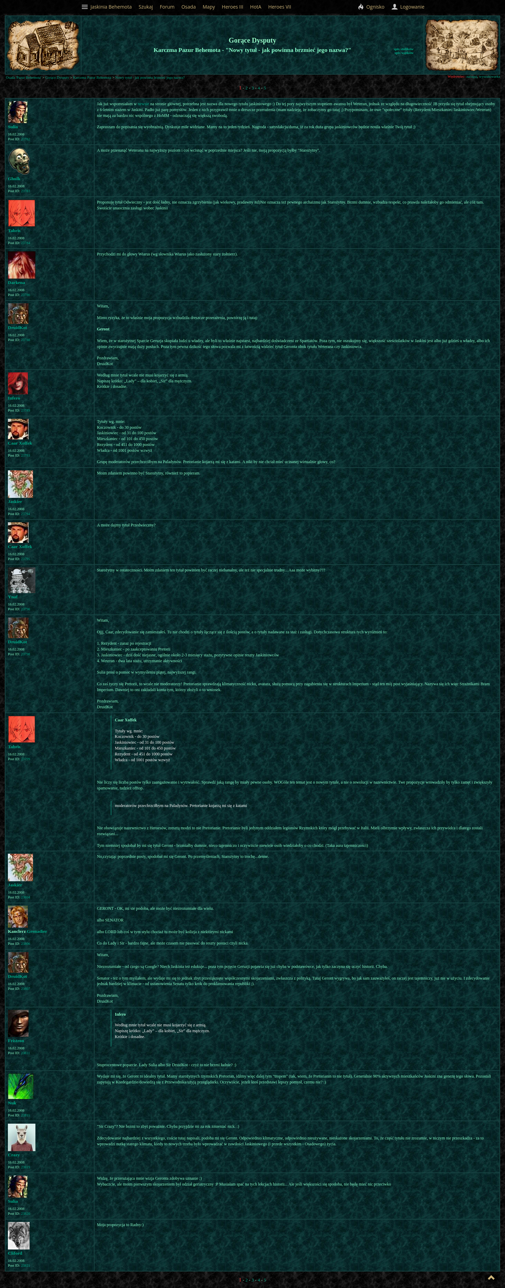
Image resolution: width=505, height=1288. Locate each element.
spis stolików (404, 49)
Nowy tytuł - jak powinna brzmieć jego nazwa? (150, 77)
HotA (256, 6)
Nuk (12, 1102)
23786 (25, 295)
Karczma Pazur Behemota (92, 77)
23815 (25, 1115)
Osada (189, 6)
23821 (25, 1265)
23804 (25, 897)
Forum (167, 6)
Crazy (14, 1154)
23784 (25, 243)
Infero (14, 398)
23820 (25, 1213)
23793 (25, 455)
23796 (25, 609)
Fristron (16, 1040)
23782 (25, 139)
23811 (25, 1053)
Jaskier (15, 501)
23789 (25, 410)
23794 (25, 514)
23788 (25, 340)
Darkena (16, 282)
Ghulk (14, 178)
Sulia (13, 126)
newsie (143, 103)
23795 (25, 559)
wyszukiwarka (489, 76)
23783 (25, 191)
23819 (25, 1167)
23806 (25, 944)
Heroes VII (279, 6)
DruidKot (17, 327)
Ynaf (13, 596)
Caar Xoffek (20, 443)
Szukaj (146, 6)
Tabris (14, 230)
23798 (25, 654)
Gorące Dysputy (57, 77)
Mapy (208, 6)
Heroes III (232, 6)
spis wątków (404, 53)
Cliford (15, 1253)
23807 (25, 989)
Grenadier (37, 931)
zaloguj (471, 76)
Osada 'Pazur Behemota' (23, 77)
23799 (25, 759)
